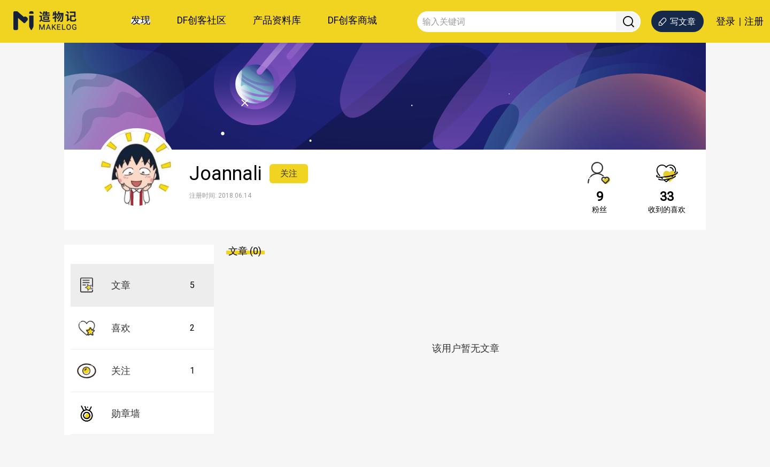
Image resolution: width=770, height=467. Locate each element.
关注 (288, 173)
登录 (725, 21)
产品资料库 (277, 20)
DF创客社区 (201, 20)
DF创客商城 (352, 20)
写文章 (676, 21)
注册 (754, 21)
